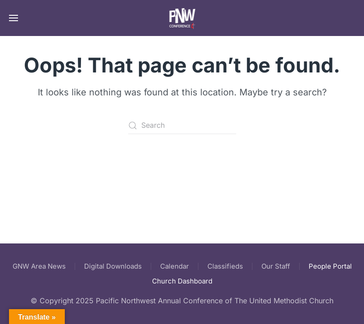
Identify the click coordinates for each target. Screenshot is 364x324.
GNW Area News (39, 266)
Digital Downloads (113, 266)
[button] (13, 18)
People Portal (330, 266)
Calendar (174, 266)
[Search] (182, 125)
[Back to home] (182, 18)
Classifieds (225, 266)
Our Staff (275, 266)
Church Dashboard (182, 281)
